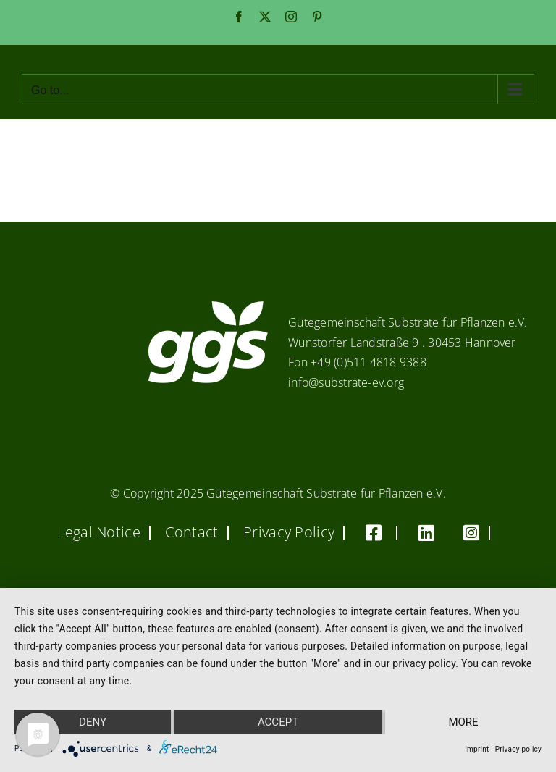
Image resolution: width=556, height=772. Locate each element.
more (463, 722)
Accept (278, 722)
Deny (92, 722)
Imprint (477, 749)
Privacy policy (518, 749)
